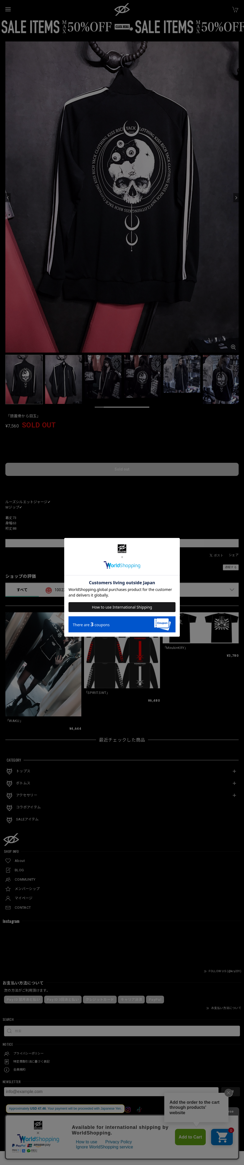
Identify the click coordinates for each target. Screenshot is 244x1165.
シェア (234, 555)
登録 (230, 1092)
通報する (231, 567)
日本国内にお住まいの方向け (122, 484)
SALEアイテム (27, 819)
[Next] (236, 197)
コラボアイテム (28, 807)
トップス (23, 771)
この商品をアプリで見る (122, 543)
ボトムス (23, 783)
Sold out (122, 469)
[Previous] (8, 197)
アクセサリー (26, 795)
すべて (22, 590)
